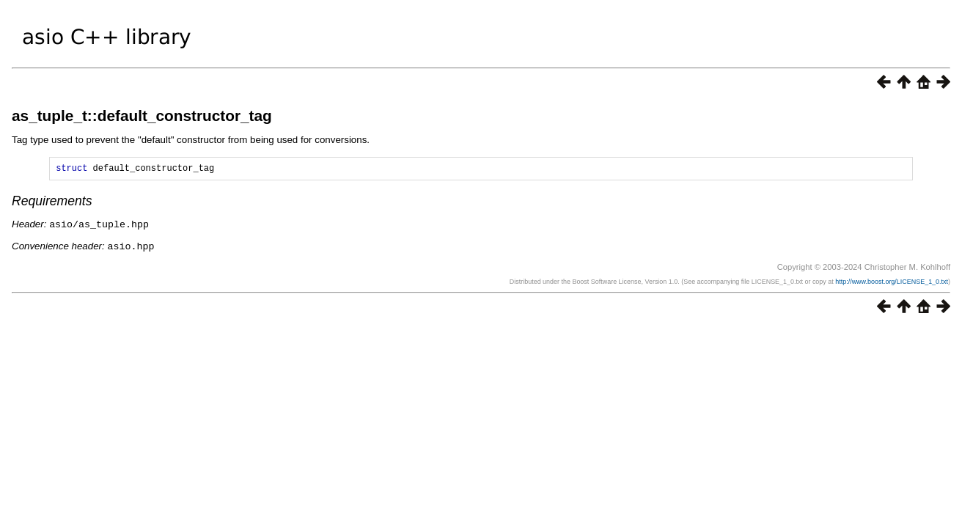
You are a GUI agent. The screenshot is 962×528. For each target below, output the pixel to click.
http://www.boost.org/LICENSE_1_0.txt (891, 282)
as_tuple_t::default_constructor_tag (142, 115)
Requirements (52, 203)
